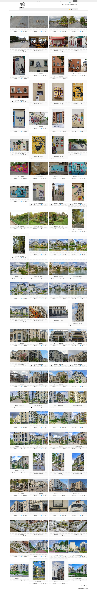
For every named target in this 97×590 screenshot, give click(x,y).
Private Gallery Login (36, 0)
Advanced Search (73, 2)
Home (12, 11)
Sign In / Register (74, 9)
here (72, 4)
